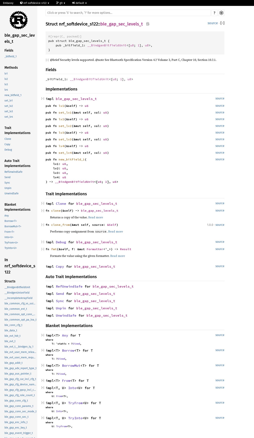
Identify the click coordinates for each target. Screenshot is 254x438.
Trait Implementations (17, 130)
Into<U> (8, 237)
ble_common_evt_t (15, 308)
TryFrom (75, 403)
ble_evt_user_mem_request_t (20, 357)
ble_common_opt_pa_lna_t (20, 319)
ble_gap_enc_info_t (16, 422)
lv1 (6, 73)
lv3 (6, 84)
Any (6, 215)
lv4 (6, 89)
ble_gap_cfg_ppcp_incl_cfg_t (20, 389)
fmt (54, 249)
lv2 (6, 79)
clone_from (60, 225)
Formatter (95, 249)
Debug (8, 149)
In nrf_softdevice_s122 (19, 266)
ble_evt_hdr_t (12, 335)
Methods (11, 68)
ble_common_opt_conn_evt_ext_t (20, 314)
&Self (111, 225)
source (213, 23)
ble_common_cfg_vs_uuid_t (20, 303)
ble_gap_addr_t (13, 362)
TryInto (75, 418)
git (59, 3)
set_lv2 (8, 106)
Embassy (8, 3)
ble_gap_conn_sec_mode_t (20, 411)
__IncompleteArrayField (18, 298)
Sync (7, 182)
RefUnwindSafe (13, 171)
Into (72, 388)
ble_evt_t (9, 341)
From (66, 380)
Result (125, 249)
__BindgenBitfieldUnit (17, 287)
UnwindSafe (11, 193)
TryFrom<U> (11, 242)
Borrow (68, 350)
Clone (7, 139)
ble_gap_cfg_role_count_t (19, 395)
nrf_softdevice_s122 (78, 24)
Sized (76, 343)
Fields (8, 50)
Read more (95, 217)
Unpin (7, 188)
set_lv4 (8, 116)
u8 (132, 45)
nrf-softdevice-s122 (33, 3)
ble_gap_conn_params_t (18, 406)
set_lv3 (8, 111)
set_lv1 (8, 100)
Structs (9, 281)
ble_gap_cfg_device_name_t (20, 384)
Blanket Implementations (17, 207)
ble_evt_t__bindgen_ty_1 (18, 346)
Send (7, 177)
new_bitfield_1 (12, 95)
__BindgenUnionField (16, 292)
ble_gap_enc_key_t (15, 427)
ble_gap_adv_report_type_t (20, 368)
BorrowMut (71, 365)
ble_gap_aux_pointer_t (17, 373)
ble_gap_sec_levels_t (19, 38)
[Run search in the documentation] (128, 13)
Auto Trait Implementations (17, 163)
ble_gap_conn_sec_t (16, 416)
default (78, 3)
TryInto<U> (10, 248)
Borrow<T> (10, 221)
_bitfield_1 (10, 56)
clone (56, 210)
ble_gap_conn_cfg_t (16, 400)
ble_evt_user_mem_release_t (20, 352)
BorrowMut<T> (12, 226)
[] (222, 23)
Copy (7, 144)
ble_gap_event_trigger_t (18, 433)
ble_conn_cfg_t (13, 325)
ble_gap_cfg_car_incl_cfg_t (20, 379)
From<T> (9, 231)
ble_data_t (10, 330)
